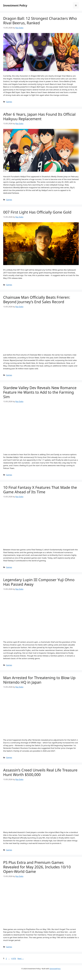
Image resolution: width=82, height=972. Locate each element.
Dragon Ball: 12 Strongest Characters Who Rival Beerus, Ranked (40, 20)
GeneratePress (55, 968)
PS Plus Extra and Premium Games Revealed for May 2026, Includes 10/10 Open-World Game (37, 867)
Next (21, 958)
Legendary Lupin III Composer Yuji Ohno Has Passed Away (39, 582)
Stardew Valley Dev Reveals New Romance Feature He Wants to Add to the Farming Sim (39, 392)
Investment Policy (15, 5)
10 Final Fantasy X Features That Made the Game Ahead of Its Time (40, 489)
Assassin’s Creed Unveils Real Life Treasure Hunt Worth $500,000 (40, 772)
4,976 (13, 958)
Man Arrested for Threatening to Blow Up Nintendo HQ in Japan (39, 680)
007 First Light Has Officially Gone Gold (37, 212)
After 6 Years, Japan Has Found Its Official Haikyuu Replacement (39, 116)
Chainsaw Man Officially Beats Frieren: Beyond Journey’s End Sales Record (36, 299)
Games (9, 101)
